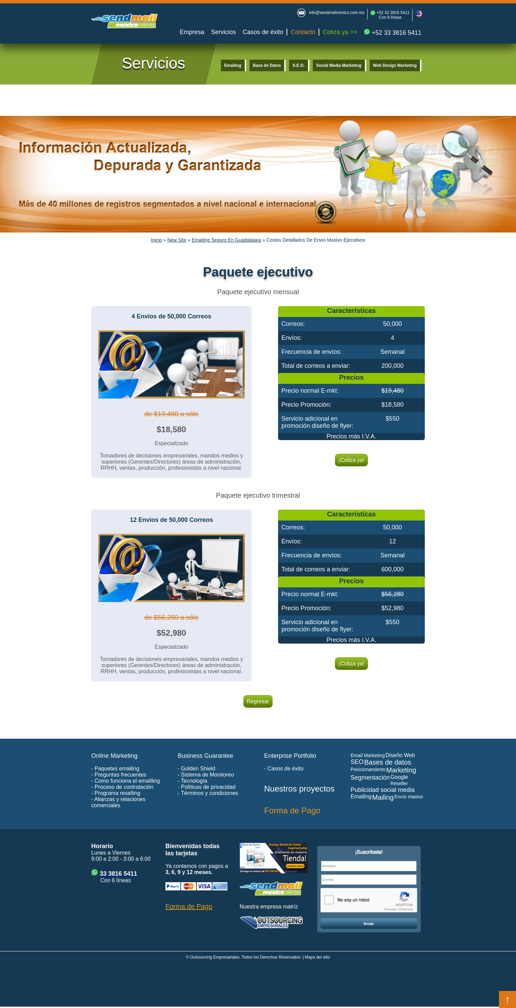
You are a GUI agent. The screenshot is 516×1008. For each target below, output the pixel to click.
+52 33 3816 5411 (392, 12)
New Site (176, 240)
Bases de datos (387, 762)
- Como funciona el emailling (125, 781)
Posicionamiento (368, 769)
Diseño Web (400, 755)
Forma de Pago (292, 810)
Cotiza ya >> (340, 32)
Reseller (399, 783)
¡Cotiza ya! (351, 460)
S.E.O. (298, 65)
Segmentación (370, 777)
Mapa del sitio (317, 957)
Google (399, 777)
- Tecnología (192, 781)
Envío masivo (408, 796)
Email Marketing (368, 755)
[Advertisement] (258, 985)
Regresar (258, 701)
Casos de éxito (263, 32)
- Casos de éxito (284, 768)
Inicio (156, 240)
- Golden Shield (196, 768)
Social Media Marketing (338, 65)
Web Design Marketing (395, 65)
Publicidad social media (383, 789)
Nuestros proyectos (299, 788)
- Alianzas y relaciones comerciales (118, 802)
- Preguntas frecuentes (118, 775)
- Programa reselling (115, 793)
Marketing (401, 770)
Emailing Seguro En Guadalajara (226, 240)
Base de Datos (267, 65)
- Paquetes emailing (115, 768)
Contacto (303, 32)
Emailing (232, 65)
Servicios (223, 32)
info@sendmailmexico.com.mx (337, 12)
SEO (357, 761)
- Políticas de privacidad (207, 787)
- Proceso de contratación (122, 787)
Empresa (192, 32)
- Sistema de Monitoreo (206, 775)
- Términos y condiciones (208, 793)
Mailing (382, 797)
